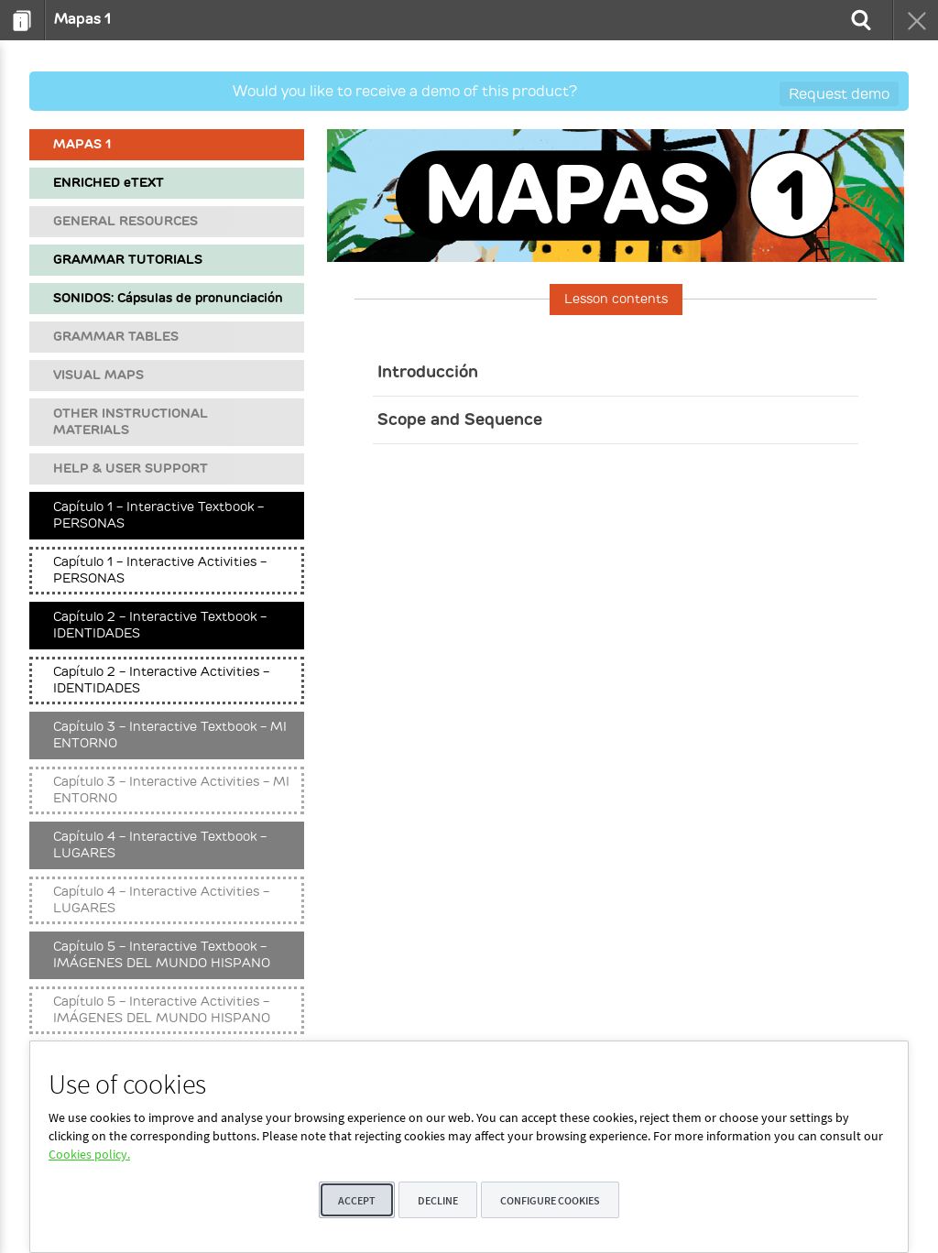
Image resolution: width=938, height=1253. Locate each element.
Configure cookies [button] (550, 1200)
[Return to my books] (915, 20)
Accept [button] (357, 1200)
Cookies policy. (89, 1154)
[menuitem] (22, 20)
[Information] (22, 20)
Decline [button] (438, 1200)
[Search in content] (859, 20)
